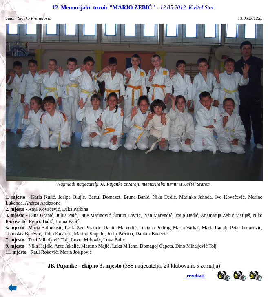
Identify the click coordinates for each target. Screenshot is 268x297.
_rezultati (194, 276)
